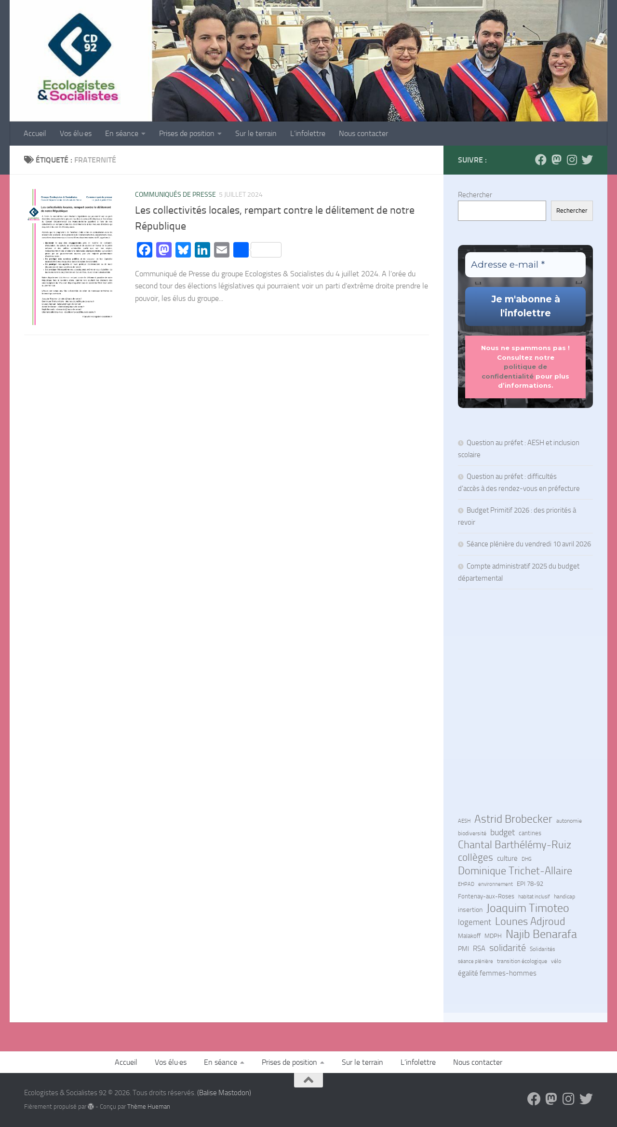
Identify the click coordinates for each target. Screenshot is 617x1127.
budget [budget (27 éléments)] (502, 832)
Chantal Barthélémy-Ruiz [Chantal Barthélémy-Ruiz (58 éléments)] (514, 845)
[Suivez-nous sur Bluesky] (587, 159)
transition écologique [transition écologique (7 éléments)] (522, 961)
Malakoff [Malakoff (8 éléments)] (469, 935)
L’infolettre (307, 133)
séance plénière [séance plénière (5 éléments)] (475, 961)
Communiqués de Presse (175, 194)
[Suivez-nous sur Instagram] (571, 159)
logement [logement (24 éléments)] (474, 922)
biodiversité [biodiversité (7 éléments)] (472, 833)
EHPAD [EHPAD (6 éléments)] (466, 884)
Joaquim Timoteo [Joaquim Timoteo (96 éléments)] (527, 908)
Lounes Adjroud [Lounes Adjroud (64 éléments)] (530, 921)
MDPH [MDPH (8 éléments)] (493, 935)
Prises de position (187, 133)
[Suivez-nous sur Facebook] (541, 159)
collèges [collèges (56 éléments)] (475, 857)
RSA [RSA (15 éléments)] (479, 948)
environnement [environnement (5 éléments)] (495, 884)
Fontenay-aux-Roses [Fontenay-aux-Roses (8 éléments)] (486, 896)
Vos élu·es (76, 133)
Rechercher (475, 194)
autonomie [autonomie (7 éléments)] (569, 820)
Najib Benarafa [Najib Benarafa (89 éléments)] (541, 934)
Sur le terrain (256, 133)
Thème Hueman (148, 1106)
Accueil (35, 133)
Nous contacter (363, 133)
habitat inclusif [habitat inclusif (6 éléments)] (534, 896)
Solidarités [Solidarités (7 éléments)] (542, 949)
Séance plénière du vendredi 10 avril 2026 (529, 544)
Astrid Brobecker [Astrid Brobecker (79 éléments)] (513, 819)
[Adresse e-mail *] (525, 265)
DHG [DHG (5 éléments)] (527, 859)
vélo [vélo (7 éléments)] (556, 961)
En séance (121, 133)
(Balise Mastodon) (224, 1092)
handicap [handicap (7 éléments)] (564, 896)
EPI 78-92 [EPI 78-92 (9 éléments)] (530, 883)
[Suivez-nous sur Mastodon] (556, 159)
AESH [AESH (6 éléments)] (464, 820)
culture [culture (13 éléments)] (507, 858)
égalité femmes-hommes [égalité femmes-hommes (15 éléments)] (497, 973)
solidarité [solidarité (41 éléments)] (507, 947)
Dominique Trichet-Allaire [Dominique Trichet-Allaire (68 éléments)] (515, 871)
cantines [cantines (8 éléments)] (530, 833)
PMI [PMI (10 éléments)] (463, 948)
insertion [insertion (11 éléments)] (470, 910)
